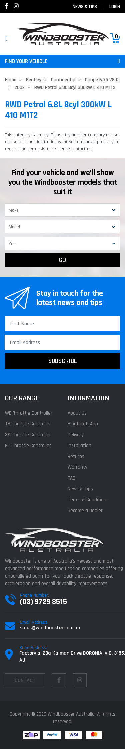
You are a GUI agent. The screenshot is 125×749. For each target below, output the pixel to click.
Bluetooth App (83, 424)
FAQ (71, 478)
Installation (79, 445)
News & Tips (85, 7)
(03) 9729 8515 (43, 602)
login (114, 7)
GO (62, 260)
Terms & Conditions (88, 500)
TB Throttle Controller (28, 424)
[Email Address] (62, 342)
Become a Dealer (85, 510)
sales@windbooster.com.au (50, 627)
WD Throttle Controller (28, 413)
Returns (76, 456)
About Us (77, 413)
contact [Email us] (25, 680)
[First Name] (62, 323)
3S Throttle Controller (28, 435)
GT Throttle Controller (28, 445)
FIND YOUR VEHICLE (62, 61)
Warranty (77, 467)
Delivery (76, 435)
